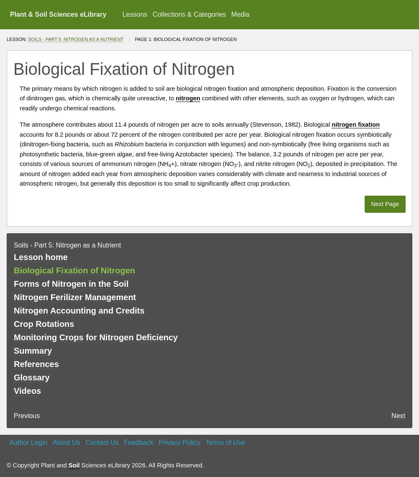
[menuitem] (135, 15)
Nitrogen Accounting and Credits (79, 310)
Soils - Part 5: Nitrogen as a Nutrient (76, 39)
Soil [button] (74, 465)
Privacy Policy (179, 442)
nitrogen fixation (225, 88)
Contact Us (102, 442)
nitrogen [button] (188, 98)
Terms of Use (225, 442)
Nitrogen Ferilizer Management (75, 297)
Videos (27, 390)
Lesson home (41, 257)
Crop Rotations (44, 324)
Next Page (385, 204)
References (36, 364)
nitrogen (111, 88)
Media (240, 14)
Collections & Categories (189, 14)
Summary (33, 350)
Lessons (135, 14)
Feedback (138, 442)
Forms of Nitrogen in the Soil (71, 283)
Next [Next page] (398, 415)
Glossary (32, 377)
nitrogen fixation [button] (356, 124)
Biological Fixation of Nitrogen (74, 270)
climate (274, 174)
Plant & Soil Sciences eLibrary (58, 14)
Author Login (28, 442)
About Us (66, 442)
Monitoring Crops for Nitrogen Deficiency (96, 337)
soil (159, 88)
